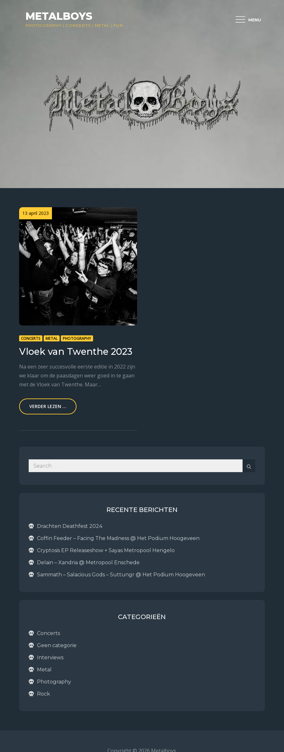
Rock (43, 694)
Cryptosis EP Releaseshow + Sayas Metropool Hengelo (106, 550)
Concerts (78, 25)
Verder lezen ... (47, 406)
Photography (43, 25)
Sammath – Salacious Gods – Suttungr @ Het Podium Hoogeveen (121, 575)
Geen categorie (56, 645)
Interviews (50, 657)
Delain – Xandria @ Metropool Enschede (88, 562)
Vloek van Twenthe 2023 (75, 351)
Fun (118, 25)
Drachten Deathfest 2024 (69, 526)
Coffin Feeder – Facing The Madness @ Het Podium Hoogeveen (118, 538)
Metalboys (58, 16)
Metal (102, 25)
